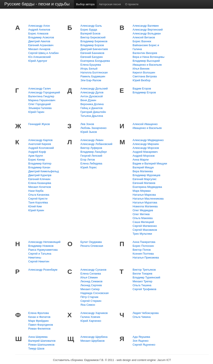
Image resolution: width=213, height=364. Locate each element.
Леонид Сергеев (91, 285)
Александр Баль (91, 25)
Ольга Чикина (142, 316)
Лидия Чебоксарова (146, 313)
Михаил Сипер (90, 289)
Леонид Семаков (91, 281)
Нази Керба (35, 190)
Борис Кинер (36, 159)
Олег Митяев (141, 214)
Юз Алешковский (39, 56)
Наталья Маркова (144, 194)
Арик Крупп (35, 155)
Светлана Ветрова (145, 76)
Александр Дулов (91, 92)
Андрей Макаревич (145, 151)
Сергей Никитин (38, 261)
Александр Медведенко (148, 140)
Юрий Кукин (36, 210)
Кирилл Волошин (144, 72)
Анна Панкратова (144, 242)
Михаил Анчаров (39, 49)
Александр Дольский (94, 88)
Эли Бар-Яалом (90, 80)
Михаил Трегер (142, 281)
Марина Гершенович (41, 100)
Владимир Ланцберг (93, 151)
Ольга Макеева (143, 218)
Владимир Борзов (92, 45)
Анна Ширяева (37, 336)
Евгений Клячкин (39, 179)
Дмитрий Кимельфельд (43, 171)
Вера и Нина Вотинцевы (148, 56)
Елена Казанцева (39, 183)
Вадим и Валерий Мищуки (150, 163)
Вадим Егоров (142, 88)
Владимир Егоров (144, 92)
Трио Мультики (142, 233)
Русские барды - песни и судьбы (37, 4)
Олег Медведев (143, 210)
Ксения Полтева (143, 253)
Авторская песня (110, 4)
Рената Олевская (91, 245)
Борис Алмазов (38, 33)
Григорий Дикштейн (93, 112)
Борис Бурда (88, 29)
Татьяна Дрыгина (91, 115)
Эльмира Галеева (40, 108)
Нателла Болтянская (94, 72)
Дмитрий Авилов (39, 41)
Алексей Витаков (144, 37)
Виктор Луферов (91, 148)
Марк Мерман (142, 190)
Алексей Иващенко (145, 124)
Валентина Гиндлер (41, 96)
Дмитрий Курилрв (39, 175)
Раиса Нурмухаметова (43, 249)
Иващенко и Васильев (147, 64)
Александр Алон (39, 25)
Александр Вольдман (147, 33)
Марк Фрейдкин (38, 320)
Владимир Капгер (39, 163)
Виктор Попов (142, 249)
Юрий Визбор (141, 80)
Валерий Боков (90, 33)
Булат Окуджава (91, 242)
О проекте (131, 4)
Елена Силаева (90, 273)
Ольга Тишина (142, 285)
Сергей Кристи (37, 198)
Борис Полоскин (143, 245)
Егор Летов (87, 159)
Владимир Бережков (93, 41)
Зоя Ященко (140, 340)
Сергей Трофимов (144, 289)
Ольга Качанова (38, 194)
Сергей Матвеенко (145, 226)
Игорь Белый (88, 68)
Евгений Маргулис (144, 179)
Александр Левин (91, 140)
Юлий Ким (35, 206)
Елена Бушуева (90, 64)
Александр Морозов (146, 148)
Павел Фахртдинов (40, 324)
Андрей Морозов (144, 155)
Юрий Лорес (88, 167)
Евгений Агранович (40, 45)
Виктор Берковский (92, 37)
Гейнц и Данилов (91, 108)
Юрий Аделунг (37, 60)
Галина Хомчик (90, 316)
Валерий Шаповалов (41, 340)
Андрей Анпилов (39, 29)
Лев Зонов (87, 124)
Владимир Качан (39, 167)
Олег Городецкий (39, 104)
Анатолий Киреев (39, 144)
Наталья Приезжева (146, 257)
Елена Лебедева (91, 163)
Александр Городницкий (44, 92)
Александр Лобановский (96, 144)
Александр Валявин (146, 25)
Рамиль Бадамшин (92, 76)
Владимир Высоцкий (146, 60)
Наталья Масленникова (148, 198)
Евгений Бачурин (91, 56)
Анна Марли (141, 159)
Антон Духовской (91, 96)
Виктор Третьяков (144, 269)
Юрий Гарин (36, 112)
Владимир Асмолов (41, 37)
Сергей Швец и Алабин (43, 53)
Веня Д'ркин (88, 100)
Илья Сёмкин (89, 277)
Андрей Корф (37, 151)
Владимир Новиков (40, 245)
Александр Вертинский (148, 29)
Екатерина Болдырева (95, 60)
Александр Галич (39, 88)
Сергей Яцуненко (144, 344)
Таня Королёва (38, 202)
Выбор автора (85, 4)
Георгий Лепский (91, 155)
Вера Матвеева (143, 171)
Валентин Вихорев (145, 53)
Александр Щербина (93, 336)
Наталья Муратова (145, 202)
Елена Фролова (38, 313)
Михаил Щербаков (92, 340)
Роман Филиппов (39, 328)
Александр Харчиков (94, 313)
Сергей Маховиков (145, 229)
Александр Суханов (93, 269)
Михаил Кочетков (39, 186)
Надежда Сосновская (94, 293)
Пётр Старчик (89, 297)
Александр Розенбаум (42, 269)
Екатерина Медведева (147, 186)
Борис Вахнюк (142, 41)
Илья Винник (141, 68)
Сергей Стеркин (90, 300)
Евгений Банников (92, 53)
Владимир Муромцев (146, 175)
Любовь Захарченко (93, 128)
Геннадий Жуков (39, 124)
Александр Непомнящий (44, 242)
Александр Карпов (40, 140)
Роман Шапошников (41, 344)
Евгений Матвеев (144, 183)
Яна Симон (87, 304)
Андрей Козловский (41, 148)
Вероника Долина (92, 104)
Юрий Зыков (88, 131)
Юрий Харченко (90, 320)
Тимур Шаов (36, 348)
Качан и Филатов (39, 316)
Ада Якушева (141, 336)
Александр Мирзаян (146, 144)
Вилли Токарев (142, 273)
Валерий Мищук (143, 167)
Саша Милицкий (143, 222)
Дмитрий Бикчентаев (94, 49)
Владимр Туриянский (146, 277)
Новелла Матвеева (145, 206)
